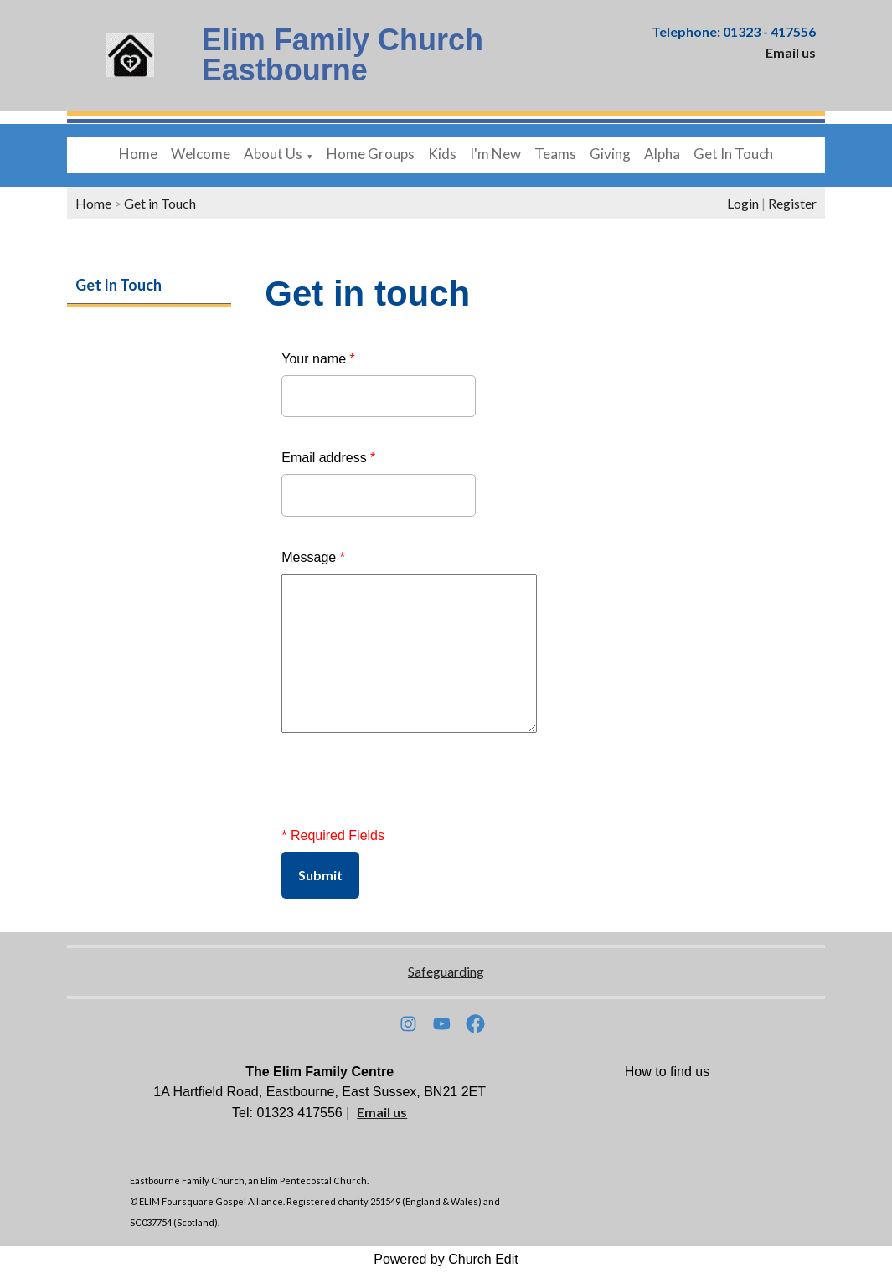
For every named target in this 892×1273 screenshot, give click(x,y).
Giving (610, 153)
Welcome (200, 153)
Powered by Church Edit (446, 1259)
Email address (328, 458)
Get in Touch (160, 203)
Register (792, 203)
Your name (317, 359)
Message (313, 557)
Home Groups (371, 153)
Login (743, 203)
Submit (320, 875)
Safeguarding (446, 971)
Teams (555, 153)
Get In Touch (733, 153)
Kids (442, 153)
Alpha (662, 153)
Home (138, 153)
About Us (273, 153)
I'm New (495, 153)
